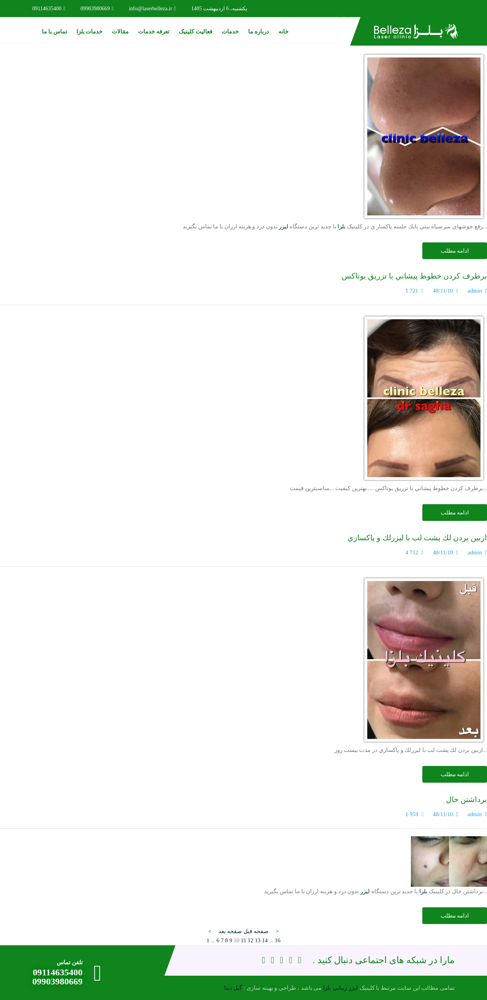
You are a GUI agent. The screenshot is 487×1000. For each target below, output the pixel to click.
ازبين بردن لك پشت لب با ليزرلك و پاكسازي (417, 537)
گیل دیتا (233, 988)
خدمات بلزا (89, 31)
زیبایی (340, 988)
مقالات (120, 31)
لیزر (283, 226)
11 (243, 940)
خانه (283, 31)
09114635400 (48, 8)
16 (277, 940)
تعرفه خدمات (153, 31)
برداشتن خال (466, 799)
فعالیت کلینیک (195, 31)
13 (258, 940)
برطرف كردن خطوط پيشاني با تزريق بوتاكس (414, 276)
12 (250, 940)
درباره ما (258, 31)
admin (475, 291)
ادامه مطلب (455, 251)
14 (264, 940)
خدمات (230, 31)
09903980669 (97, 8)
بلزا (341, 226)
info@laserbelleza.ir (152, 8)
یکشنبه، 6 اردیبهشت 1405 (219, 8)
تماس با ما (54, 31)
